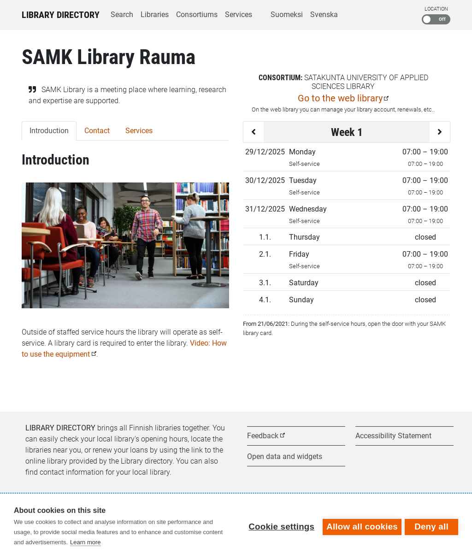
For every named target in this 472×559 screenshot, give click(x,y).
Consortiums (197, 14)
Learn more (85, 542)
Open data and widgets (284, 456)
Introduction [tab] (49, 130)
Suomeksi (287, 14)
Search (122, 14)
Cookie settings (280, 526)
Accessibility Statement (393, 435)
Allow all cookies (360, 526)
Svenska (324, 14)
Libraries (155, 14)
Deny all (431, 526)
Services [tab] (139, 130)
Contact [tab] (97, 130)
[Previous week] (253, 132)
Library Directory (61, 14)
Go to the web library (340, 98)
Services (238, 14)
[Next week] (440, 132)
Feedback (262, 435)
